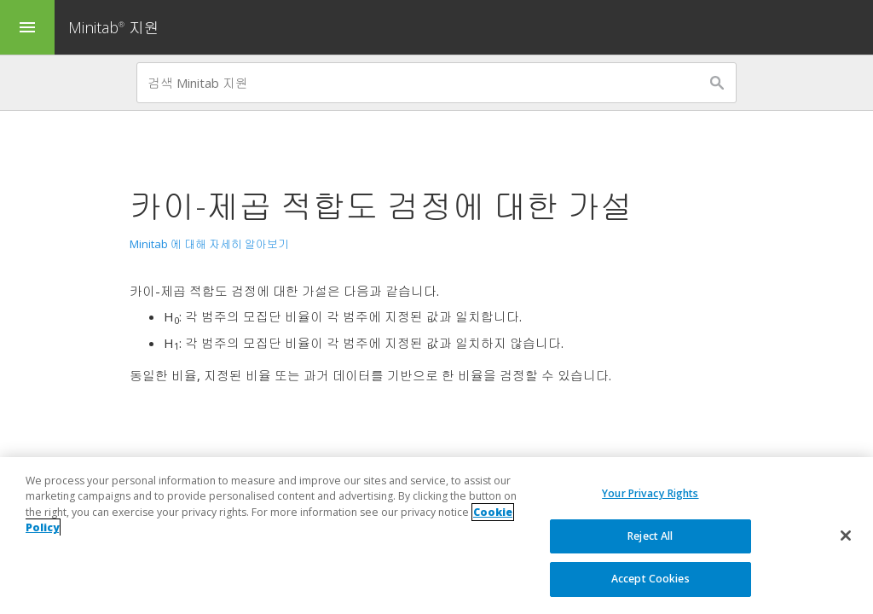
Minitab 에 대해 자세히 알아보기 (209, 244)
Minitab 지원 (113, 27)
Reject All (650, 536)
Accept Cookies (650, 578)
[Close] (845, 535)
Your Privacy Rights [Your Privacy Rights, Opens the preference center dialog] (650, 493)
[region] (436, 535)
